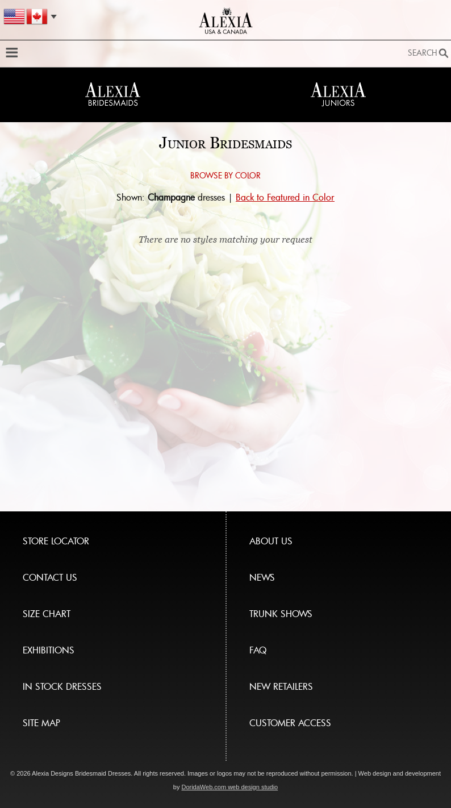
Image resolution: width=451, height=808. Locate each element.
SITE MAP (41, 723)
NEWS (262, 577)
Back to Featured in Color (285, 197)
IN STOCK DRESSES (62, 686)
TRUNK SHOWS (280, 613)
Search (422, 52)
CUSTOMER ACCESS (290, 723)
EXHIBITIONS (48, 650)
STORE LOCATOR (56, 541)
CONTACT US (50, 577)
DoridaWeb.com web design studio (229, 787)
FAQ (257, 650)
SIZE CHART (46, 613)
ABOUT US (271, 541)
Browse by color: (32, 189)
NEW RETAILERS (281, 686)
